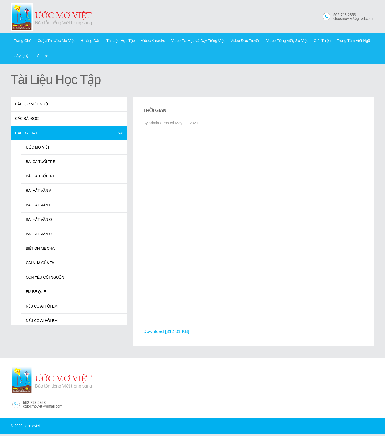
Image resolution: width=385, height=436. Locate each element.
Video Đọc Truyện (234, 41)
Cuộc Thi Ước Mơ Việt (54, 41)
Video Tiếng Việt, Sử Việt (274, 41)
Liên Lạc (40, 57)
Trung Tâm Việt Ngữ (338, 41)
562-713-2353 (344, 15)
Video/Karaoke (146, 41)
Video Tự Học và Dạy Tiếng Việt (189, 41)
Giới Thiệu (307, 41)
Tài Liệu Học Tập (115, 41)
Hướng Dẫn (86, 41)
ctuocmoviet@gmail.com (353, 18)
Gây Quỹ (20, 57)
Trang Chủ (22, 41)
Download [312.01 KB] (167, 333)
